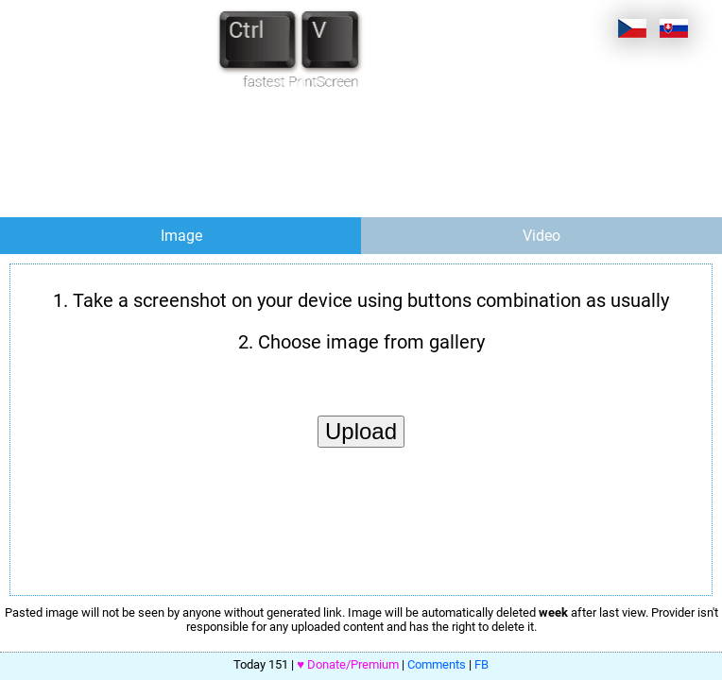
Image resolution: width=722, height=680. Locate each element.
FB (481, 664)
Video (541, 236)
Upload (361, 431)
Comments (436, 664)
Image (181, 236)
